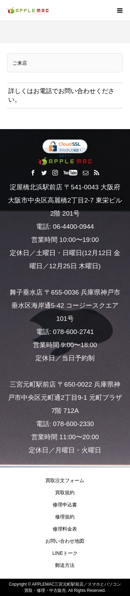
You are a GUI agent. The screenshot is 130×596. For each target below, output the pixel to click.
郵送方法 (65, 565)
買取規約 (65, 492)
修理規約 (65, 517)
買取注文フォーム (64, 480)
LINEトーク (65, 553)
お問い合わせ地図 (64, 541)
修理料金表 (65, 529)
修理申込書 (65, 504)
